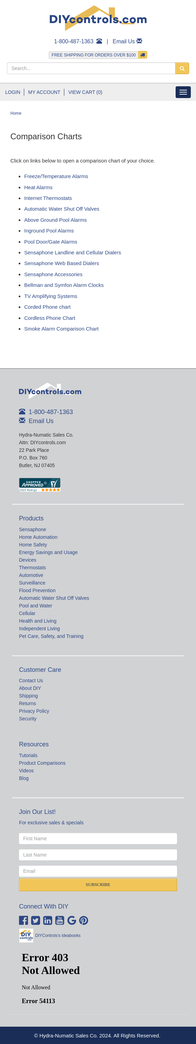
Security (28, 718)
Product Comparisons (42, 763)
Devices (27, 560)
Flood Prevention (37, 590)
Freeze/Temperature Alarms (56, 176)
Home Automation (38, 537)
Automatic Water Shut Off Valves (61, 209)
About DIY (30, 688)
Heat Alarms (38, 187)
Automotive (31, 575)
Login (12, 92)
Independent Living (39, 628)
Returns (27, 703)
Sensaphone (32, 529)
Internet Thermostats (48, 198)
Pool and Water (35, 605)
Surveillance (32, 583)
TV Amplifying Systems (50, 296)
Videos (26, 770)
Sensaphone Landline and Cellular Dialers (72, 252)
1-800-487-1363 (73, 41)
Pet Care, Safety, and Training (51, 636)
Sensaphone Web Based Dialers (61, 263)
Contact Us (31, 680)
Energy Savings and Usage (48, 552)
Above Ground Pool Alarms (55, 220)
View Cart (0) (85, 92)
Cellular (27, 613)
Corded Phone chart (47, 307)
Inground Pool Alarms (49, 231)
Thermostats (32, 567)
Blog (24, 778)
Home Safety (33, 544)
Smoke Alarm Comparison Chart (61, 329)
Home (15, 113)
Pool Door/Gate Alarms (50, 242)
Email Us (124, 41)
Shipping (28, 696)
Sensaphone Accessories (53, 274)
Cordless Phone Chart (49, 318)
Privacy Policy (34, 711)
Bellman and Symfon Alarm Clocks (64, 285)
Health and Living (37, 621)
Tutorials (28, 755)
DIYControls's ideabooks (58, 935)
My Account (44, 92)
